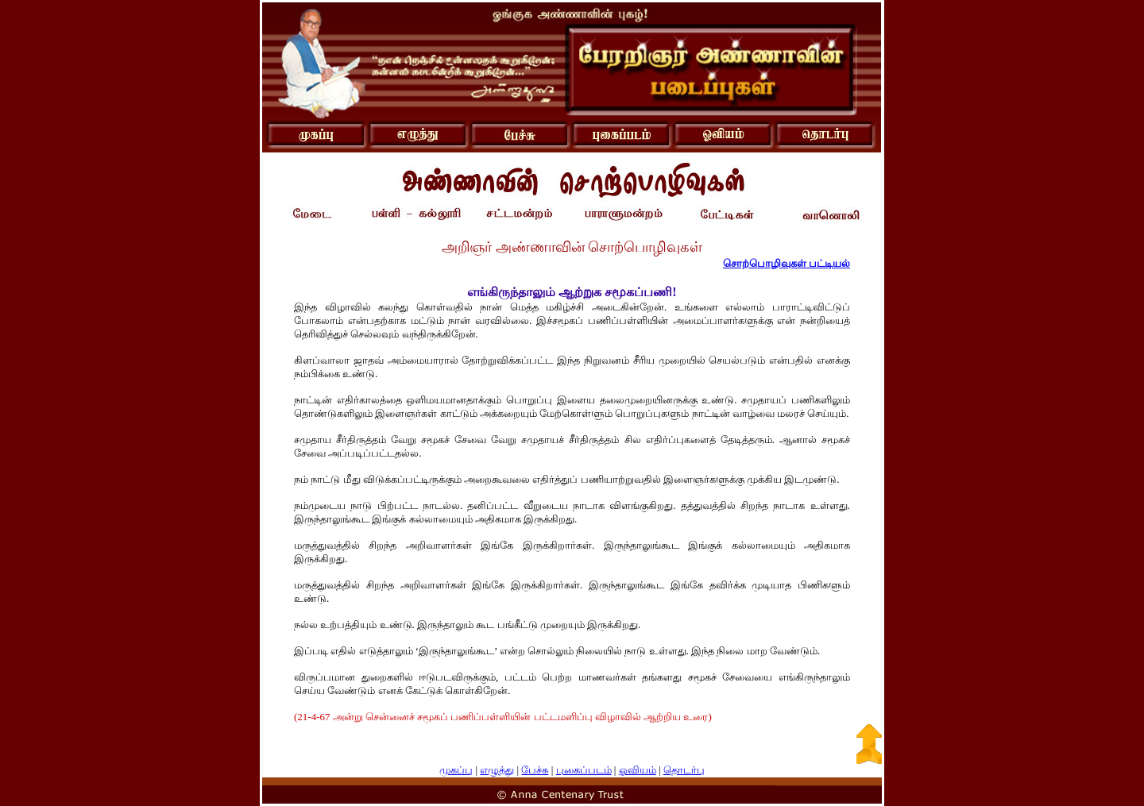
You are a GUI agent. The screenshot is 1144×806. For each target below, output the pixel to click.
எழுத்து (497, 770)
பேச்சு (534, 770)
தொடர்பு (684, 770)
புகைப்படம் (584, 770)
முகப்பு (456, 770)
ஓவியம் (637, 770)
